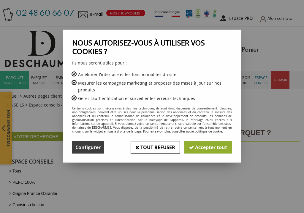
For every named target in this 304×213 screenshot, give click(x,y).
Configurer (88, 147)
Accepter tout (208, 147)
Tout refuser (155, 147)
